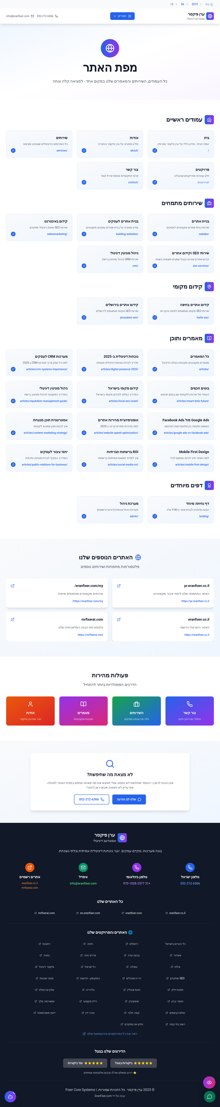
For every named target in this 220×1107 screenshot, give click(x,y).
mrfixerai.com (30, 887)
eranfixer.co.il (30, 883)
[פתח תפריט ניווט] (122, 16)
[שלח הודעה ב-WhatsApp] (209, 1096)
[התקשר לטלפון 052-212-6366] (47, 16)
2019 (195, 4)
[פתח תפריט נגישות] (209, 1082)
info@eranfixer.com (83, 883)
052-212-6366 (190, 883)
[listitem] (175, 913)
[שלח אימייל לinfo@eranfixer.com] (20, 16)
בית (207, 4)
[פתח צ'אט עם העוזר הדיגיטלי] (10, 1096)
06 (182, 4)
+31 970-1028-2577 (136, 883)
